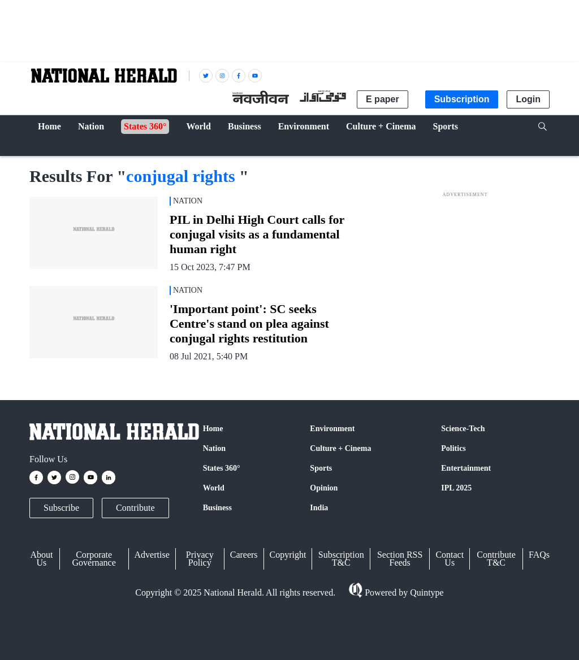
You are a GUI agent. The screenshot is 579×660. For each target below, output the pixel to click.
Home (213, 428)
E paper (382, 99)
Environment (332, 428)
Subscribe (61, 508)
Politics (453, 448)
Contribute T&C (496, 558)
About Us (41, 558)
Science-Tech (463, 428)
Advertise (152, 554)
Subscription (462, 99)
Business (217, 507)
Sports (321, 468)
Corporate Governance (94, 558)
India (319, 507)
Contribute (135, 508)
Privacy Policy (200, 558)
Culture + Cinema (340, 448)
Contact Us (449, 558)
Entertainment (466, 468)
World (213, 488)
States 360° (221, 468)
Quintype (426, 592)
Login (528, 99)
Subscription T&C (341, 558)
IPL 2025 (456, 488)
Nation (214, 448)
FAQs (539, 554)
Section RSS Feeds (399, 558)
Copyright (288, 554)
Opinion (324, 488)
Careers (244, 554)
